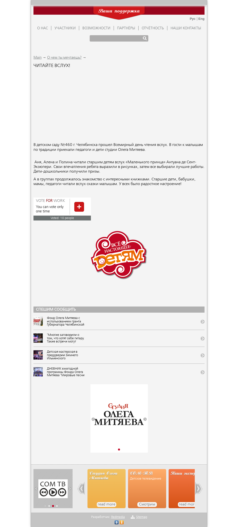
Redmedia (118, 517)
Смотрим (147, 504)
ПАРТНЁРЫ (126, 28)
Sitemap (141, 517)
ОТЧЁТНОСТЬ (153, 28)
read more (106, 504)
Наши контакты (186, 28)
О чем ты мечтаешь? (64, 57)
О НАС (42, 28)
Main (37, 57)
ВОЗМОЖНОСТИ (96, 28)
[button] (93, 419)
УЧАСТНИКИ (65, 28)
